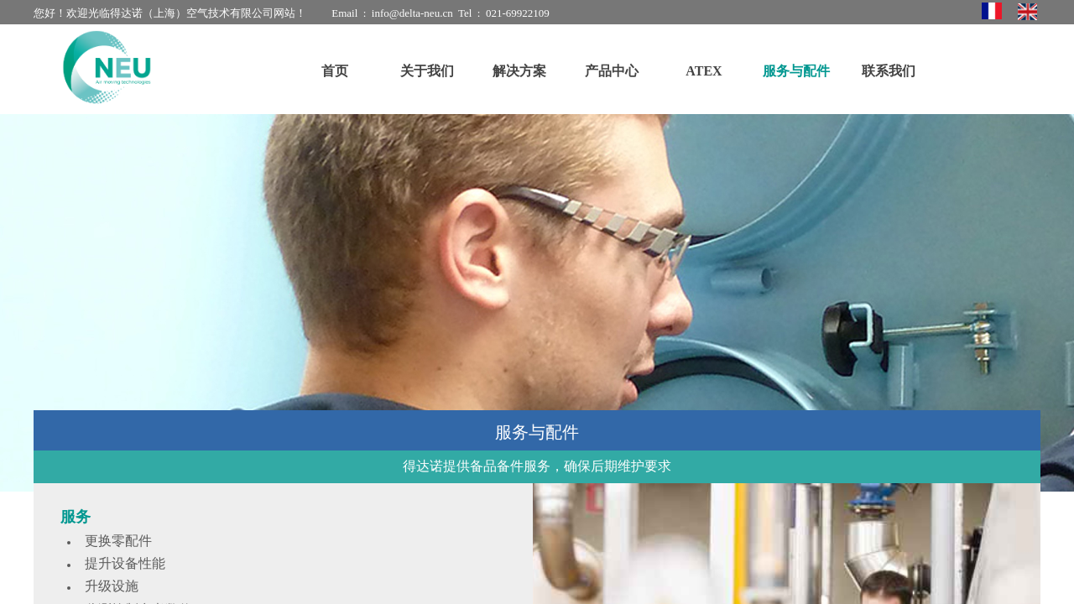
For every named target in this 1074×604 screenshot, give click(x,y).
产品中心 (612, 71)
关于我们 (427, 71)
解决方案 (519, 71)
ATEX (704, 71)
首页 (334, 71)
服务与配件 (796, 71)
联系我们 (888, 71)
